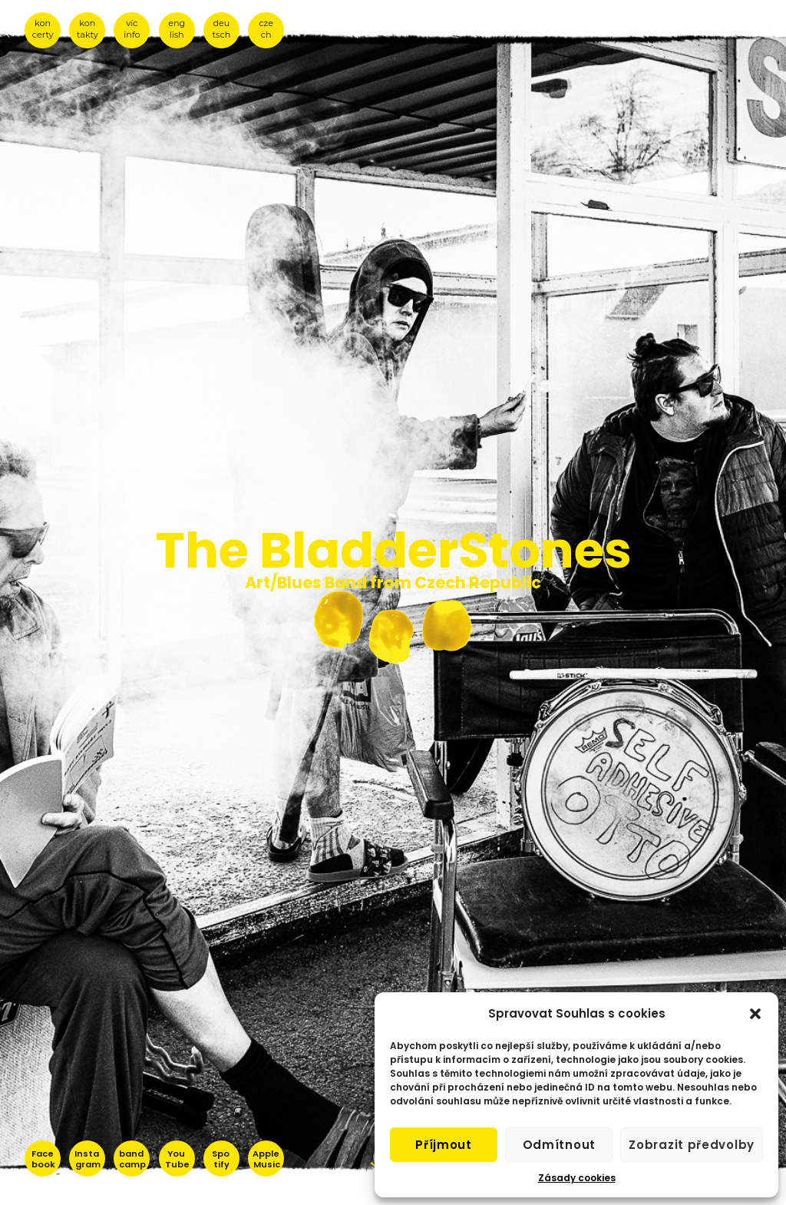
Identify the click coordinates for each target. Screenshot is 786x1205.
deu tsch (222, 29)
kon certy (43, 29)
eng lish (176, 29)
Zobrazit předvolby (692, 1145)
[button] (755, 1013)
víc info (132, 29)
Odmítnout (559, 1145)
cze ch (266, 29)
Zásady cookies (577, 1177)
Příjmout (443, 1145)
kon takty (87, 29)
